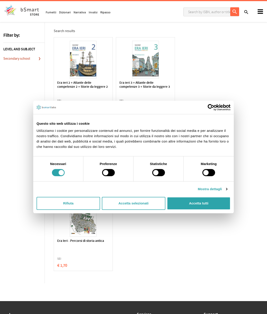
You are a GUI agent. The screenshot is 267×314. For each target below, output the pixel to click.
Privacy (8, 255)
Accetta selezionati (133, 203)
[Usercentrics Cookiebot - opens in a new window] (210, 107)
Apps (140, 248)
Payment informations (218, 262)
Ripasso (105, 12)
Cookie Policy (22, 255)
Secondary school (16, 58)
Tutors (141, 262)
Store (140, 269)
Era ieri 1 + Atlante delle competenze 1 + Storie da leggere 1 (186, 87)
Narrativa (80, 12)
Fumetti (51, 12)
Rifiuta (68, 203)
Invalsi (93, 12)
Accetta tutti (198, 203)
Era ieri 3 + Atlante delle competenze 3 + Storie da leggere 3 (130, 87)
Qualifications (59, 255)
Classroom (144, 255)
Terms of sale (41, 255)
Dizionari (65, 12)
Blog (140, 276)
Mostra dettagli (210, 189)
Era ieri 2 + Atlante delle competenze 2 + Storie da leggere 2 (75, 87)
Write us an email (215, 253)
